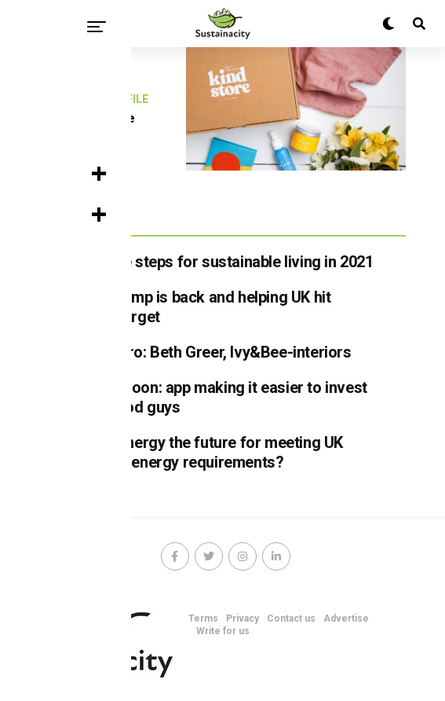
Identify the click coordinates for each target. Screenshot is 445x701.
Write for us (223, 631)
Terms (203, 618)
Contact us (291, 618)
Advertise (346, 618)
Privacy (242, 618)
